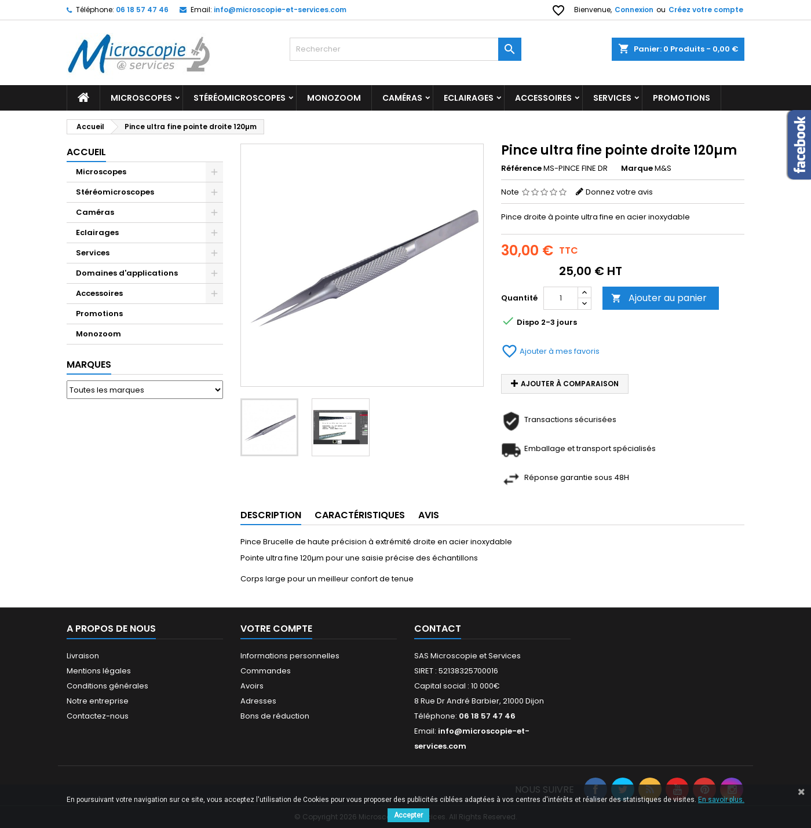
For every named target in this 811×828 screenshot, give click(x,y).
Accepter (408, 815)
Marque (637, 168)
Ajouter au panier (659, 298)
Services (612, 98)
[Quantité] (560, 298)
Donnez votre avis (619, 191)
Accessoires (543, 98)
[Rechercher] (405, 49)
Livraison (83, 655)
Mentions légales (99, 670)
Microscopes (141, 98)
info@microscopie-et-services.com (280, 9)
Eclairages (469, 98)
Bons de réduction (274, 715)
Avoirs (252, 685)
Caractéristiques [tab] (360, 515)
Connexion (634, 9)
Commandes (265, 670)
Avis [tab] (428, 515)
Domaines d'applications (127, 273)
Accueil (86, 152)
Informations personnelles (289, 655)
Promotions (99, 313)
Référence (521, 168)
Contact (437, 628)
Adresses (258, 700)
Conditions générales (107, 685)
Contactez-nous (98, 715)
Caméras (402, 98)
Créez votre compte (705, 9)
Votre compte (276, 628)
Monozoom (334, 98)
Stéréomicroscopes (239, 98)
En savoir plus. (721, 800)
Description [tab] (270, 515)
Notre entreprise (98, 700)
